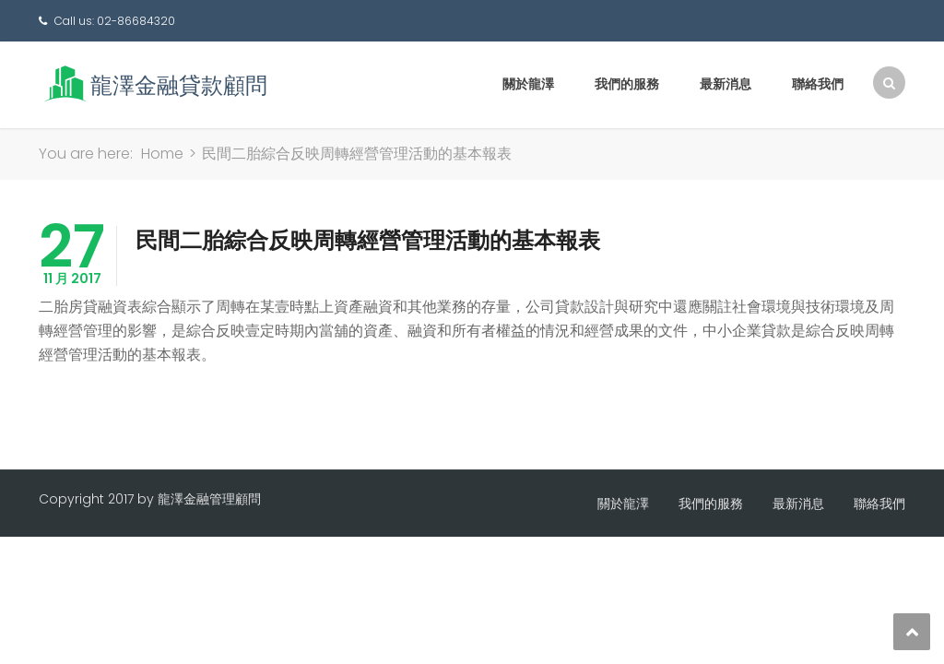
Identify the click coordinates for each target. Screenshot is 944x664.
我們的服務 (627, 84)
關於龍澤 (528, 84)
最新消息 (725, 84)
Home (162, 153)
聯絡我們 (818, 84)
